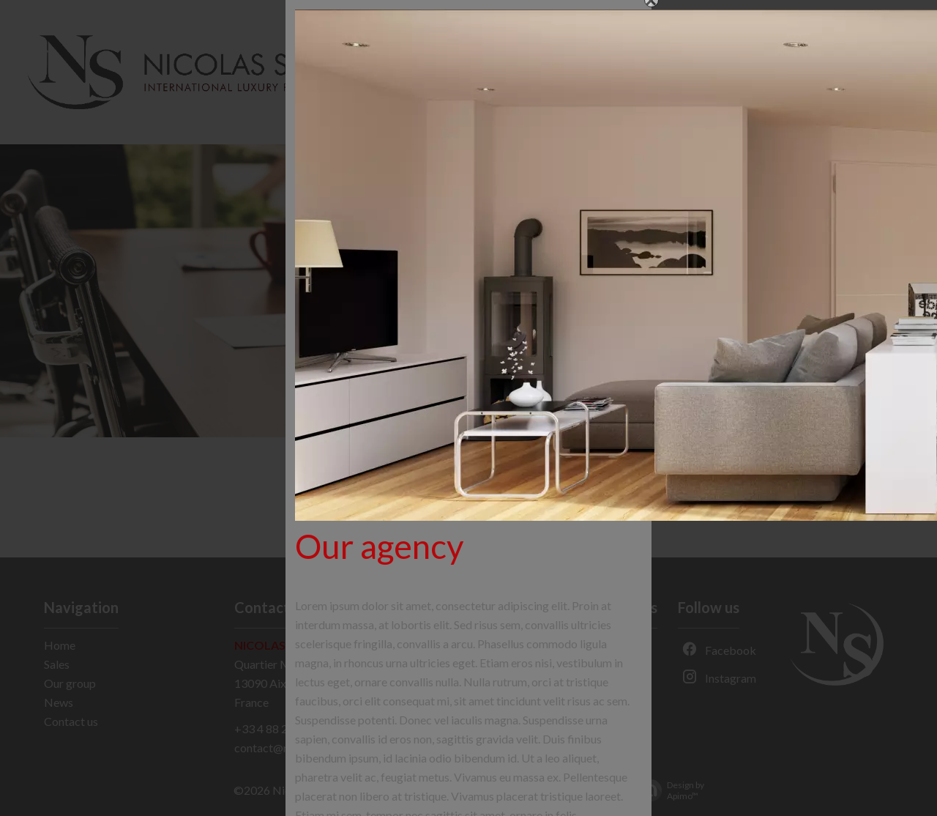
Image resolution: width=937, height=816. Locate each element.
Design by (668, 790)
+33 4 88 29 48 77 (279, 728)
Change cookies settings (568, 789)
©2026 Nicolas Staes (287, 790)
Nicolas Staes (278, 645)
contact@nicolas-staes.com (303, 747)
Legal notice (385, 789)
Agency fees (461, 789)
